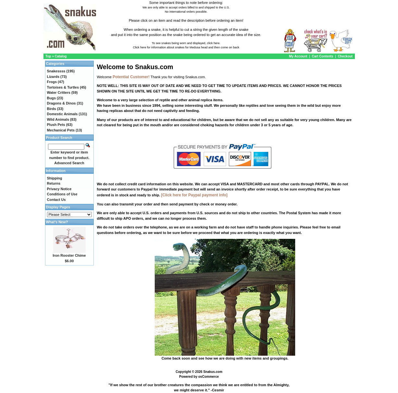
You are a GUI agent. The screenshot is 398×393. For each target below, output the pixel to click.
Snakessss (56, 71)
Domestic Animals (62, 114)
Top (48, 56)
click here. (213, 43)
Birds (51, 109)
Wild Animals (58, 119)
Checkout (345, 56)
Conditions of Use (62, 194)
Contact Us (56, 200)
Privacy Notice (59, 189)
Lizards (53, 77)
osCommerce (208, 376)
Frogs (52, 82)
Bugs (51, 98)
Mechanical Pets (61, 130)
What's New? (57, 222)
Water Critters (58, 92)
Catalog (61, 56)
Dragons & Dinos (61, 103)
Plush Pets (56, 125)
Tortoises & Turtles (63, 87)
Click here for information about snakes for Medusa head (170, 47)
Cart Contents (322, 56)
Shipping (54, 178)
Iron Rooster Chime (69, 255)
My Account (298, 56)
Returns (54, 183)
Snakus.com (213, 372)
